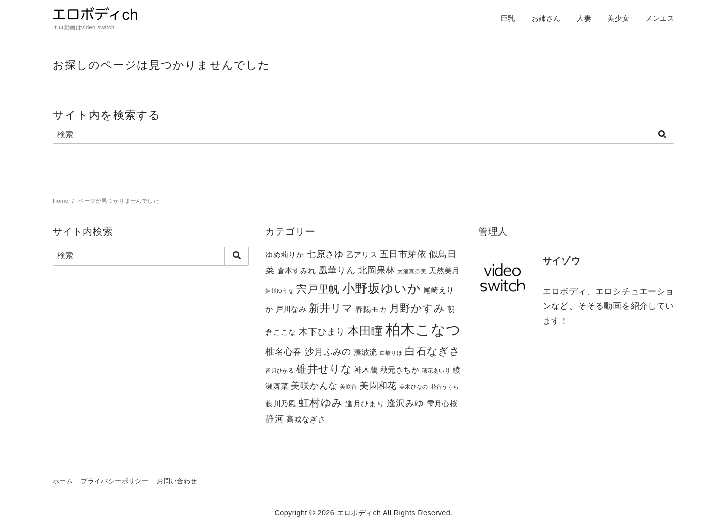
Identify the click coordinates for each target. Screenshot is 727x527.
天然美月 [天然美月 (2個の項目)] (444, 270)
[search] (662, 135)
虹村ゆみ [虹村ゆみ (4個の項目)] (321, 402)
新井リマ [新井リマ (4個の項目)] (331, 308)
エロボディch (359, 513)
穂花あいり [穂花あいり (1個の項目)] (436, 370)
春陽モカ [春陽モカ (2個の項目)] (371, 309)
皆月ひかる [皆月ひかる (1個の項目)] (279, 370)
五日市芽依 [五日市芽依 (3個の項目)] (403, 254)
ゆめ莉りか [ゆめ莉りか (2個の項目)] (284, 254)
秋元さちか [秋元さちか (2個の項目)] (399, 369)
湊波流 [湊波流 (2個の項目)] (365, 352)
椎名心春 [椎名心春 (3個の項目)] (283, 351)
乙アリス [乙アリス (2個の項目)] (362, 254)
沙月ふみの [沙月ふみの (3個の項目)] (328, 351)
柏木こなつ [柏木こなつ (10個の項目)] (423, 329)
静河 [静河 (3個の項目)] (274, 418)
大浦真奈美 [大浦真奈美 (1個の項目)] (411, 271)
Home (61, 201)
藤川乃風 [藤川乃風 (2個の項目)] (280, 403)
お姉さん (546, 18)
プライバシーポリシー (114, 481)
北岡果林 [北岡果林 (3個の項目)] (376, 270)
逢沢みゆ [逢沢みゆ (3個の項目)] (405, 403)
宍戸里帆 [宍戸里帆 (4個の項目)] (318, 289)
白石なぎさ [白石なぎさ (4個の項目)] (432, 351)
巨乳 (508, 18)
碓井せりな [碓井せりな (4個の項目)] (324, 369)
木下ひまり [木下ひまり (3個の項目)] (322, 331)
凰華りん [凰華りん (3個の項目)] (336, 270)
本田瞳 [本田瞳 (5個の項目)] (365, 330)
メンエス (659, 18)
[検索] (363, 135)
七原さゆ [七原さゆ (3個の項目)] (325, 254)
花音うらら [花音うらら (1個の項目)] (445, 387)
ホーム (63, 481)
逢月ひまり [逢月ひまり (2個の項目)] (364, 403)
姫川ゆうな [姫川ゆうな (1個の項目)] (279, 291)
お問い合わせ (177, 481)
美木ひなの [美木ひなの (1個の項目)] (413, 387)
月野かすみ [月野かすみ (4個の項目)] (417, 308)
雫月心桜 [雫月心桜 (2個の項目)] (442, 403)
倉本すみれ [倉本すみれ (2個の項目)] (296, 270)
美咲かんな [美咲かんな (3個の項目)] (314, 385)
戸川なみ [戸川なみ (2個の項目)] (291, 309)
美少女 (618, 18)
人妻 (584, 18)
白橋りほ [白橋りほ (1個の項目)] (391, 353)
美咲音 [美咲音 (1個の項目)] (348, 387)
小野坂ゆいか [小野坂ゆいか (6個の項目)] (381, 288)
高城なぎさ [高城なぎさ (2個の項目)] (305, 419)
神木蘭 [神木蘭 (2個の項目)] (366, 369)
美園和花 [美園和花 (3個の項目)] (378, 385)
